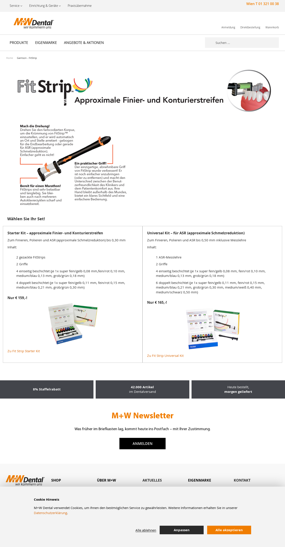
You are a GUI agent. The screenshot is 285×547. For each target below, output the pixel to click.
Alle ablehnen (145, 530)
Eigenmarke (199, 480)
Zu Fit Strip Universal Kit (165, 355)
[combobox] (247, 42)
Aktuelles (152, 480)
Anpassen (182, 530)
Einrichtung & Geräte (43, 6)
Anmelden (143, 443)
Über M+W (106, 480)
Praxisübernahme (80, 6)
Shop (56, 480)
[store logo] (28, 23)
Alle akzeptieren (229, 530)
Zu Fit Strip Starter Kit (23, 351)
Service (15, 6)
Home (9, 58)
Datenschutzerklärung (50, 513)
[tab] (74, 480)
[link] (228, 23)
